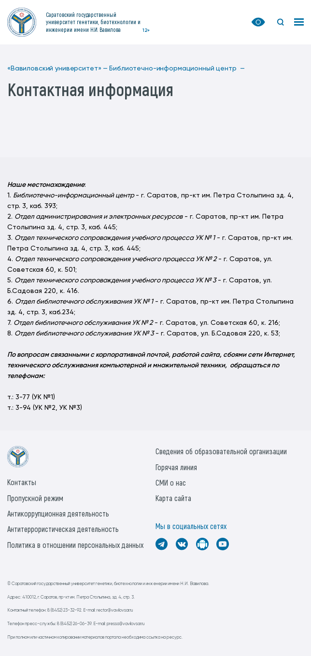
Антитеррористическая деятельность (63, 528)
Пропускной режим (35, 497)
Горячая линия (176, 467)
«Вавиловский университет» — (57, 68)
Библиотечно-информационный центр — (177, 68)
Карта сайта (173, 497)
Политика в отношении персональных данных (75, 544)
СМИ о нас (171, 482)
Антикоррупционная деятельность (58, 513)
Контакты (21, 482)
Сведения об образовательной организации (221, 451)
